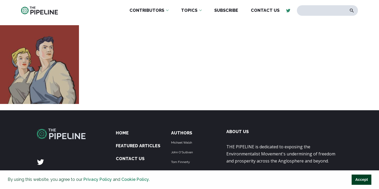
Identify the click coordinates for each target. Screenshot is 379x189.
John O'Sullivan (182, 152)
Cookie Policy (135, 179)
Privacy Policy (97, 179)
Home (122, 132)
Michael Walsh (181, 142)
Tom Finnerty (180, 162)
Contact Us (130, 158)
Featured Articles (138, 145)
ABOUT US (237, 131)
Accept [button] (361, 179)
